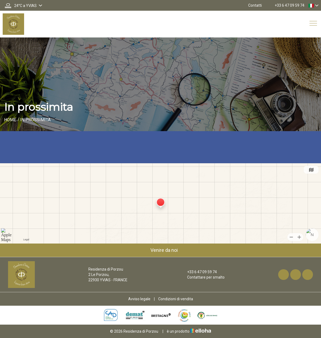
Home (10, 119)
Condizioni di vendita (175, 299)
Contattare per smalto (203, 277)
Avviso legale (139, 299)
